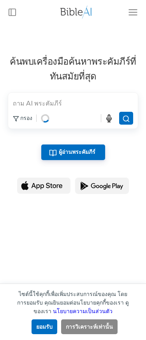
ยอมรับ (44, 326)
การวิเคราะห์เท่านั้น (89, 326)
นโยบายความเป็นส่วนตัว (83, 311)
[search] (73, 103)
